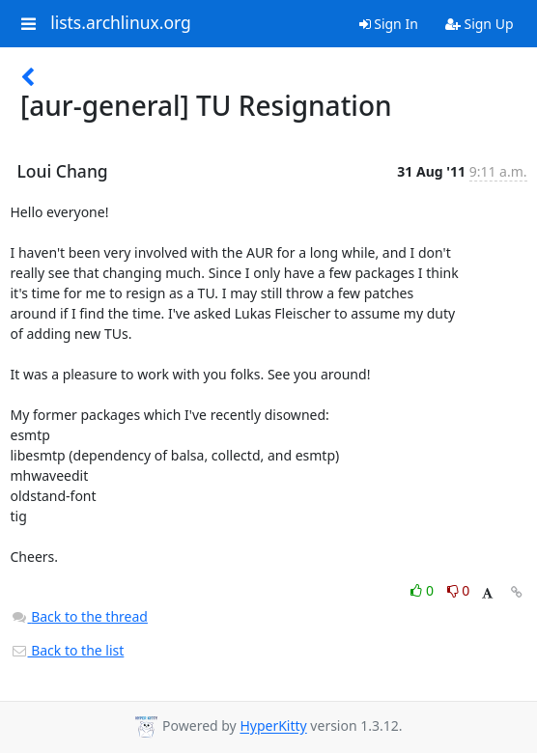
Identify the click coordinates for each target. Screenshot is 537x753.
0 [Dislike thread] (458, 590)
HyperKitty (273, 726)
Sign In (388, 23)
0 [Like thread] (423, 590)
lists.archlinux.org (120, 23)
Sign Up (479, 23)
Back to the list (68, 650)
